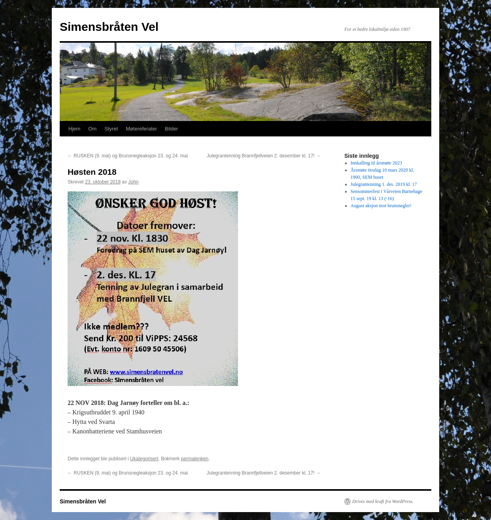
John (133, 182)
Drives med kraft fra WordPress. (383, 501)
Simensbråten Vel (109, 26)
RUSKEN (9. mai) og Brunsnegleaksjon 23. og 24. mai (128, 156)
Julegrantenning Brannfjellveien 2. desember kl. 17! (264, 156)
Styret (111, 129)
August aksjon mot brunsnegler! (381, 205)
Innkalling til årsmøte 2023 (376, 163)
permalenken (194, 458)
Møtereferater (141, 129)
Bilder (171, 129)
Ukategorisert (144, 458)
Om (92, 129)
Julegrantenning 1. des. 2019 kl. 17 (384, 184)
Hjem (74, 129)
